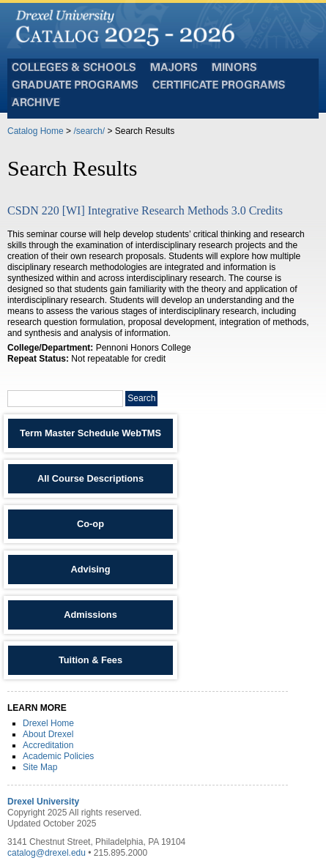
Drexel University (43, 801)
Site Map (40, 767)
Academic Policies (58, 756)
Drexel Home (48, 723)
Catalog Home (35, 131)
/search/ (89, 131)
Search (141, 398)
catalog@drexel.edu (46, 853)
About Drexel (48, 734)
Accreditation (48, 745)
